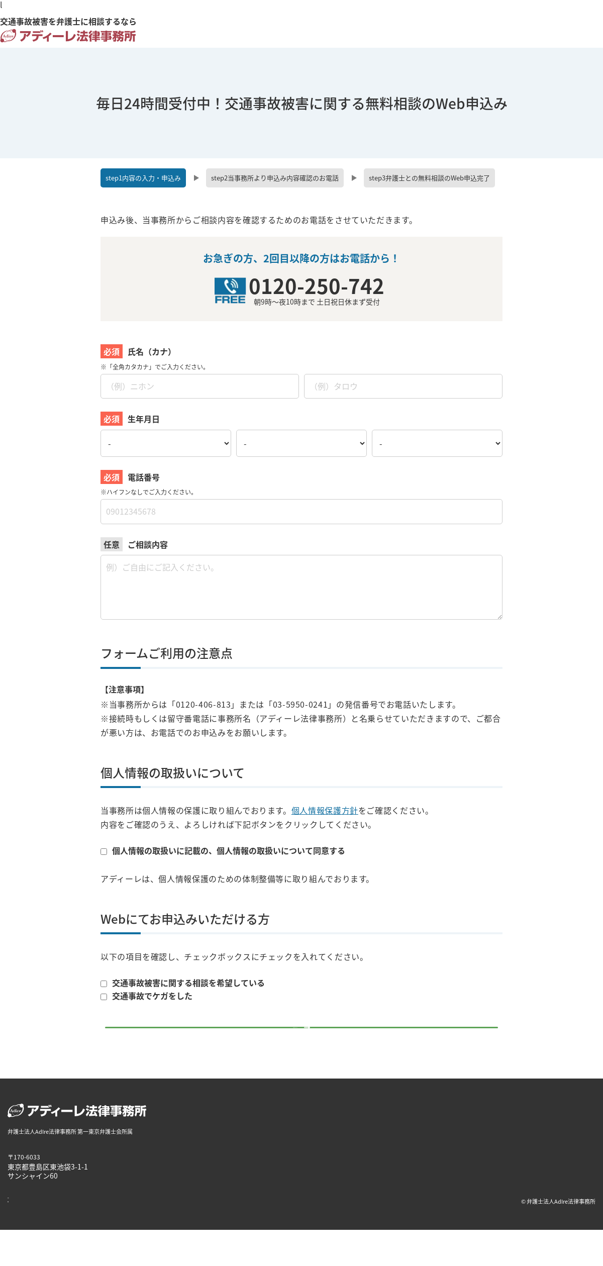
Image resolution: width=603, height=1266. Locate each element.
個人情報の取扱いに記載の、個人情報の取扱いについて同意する (222, 850)
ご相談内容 (148, 544)
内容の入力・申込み (143, 177)
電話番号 (144, 477)
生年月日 (144, 419)
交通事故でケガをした (146, 996)
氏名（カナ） (152, 351)
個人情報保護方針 (324, 810)
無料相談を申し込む (295, 1044)
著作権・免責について (38, 1237)
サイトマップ (158, 1237)
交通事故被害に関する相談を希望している (182, 983)
